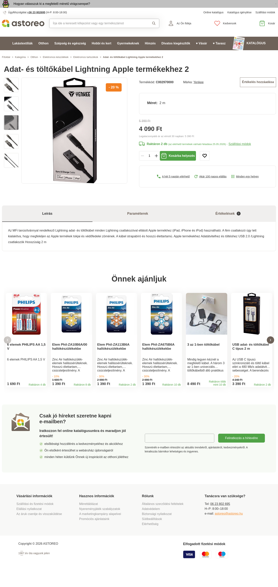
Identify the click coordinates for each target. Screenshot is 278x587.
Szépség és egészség (70, 52)
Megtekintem (253, 8)
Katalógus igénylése (239, 21)
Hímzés (150, 52)
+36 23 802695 (36, 21)
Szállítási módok (265, 21)
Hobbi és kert (101, 52)
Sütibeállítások (152, 534)
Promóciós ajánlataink (94, 534)
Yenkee (198, 90)
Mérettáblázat (88, 519)
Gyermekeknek (128, 52)
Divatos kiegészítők (175, 52)
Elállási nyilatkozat (29, 524)
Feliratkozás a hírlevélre (241, 453)
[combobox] (96, 32)
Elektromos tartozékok (85, 65)
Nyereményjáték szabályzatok (99, 524)
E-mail (152, 453)
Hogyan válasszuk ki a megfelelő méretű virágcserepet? (52, 8)
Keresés (154, 32)
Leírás (47, 222)
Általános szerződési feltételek (162, 519)
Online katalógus (213, 21)
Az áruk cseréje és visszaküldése (39, 529)
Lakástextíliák (22, 52)
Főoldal (6, 65)
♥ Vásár (201, 52)
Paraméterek (137, 222)
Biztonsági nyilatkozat (157, 529)
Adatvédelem (151, 524)
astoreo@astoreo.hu (229, 528)
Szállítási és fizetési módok (35, 519)
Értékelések (228, 223)
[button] (7, 352)
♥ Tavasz (219, 52)
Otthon (43, 52)
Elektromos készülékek (56, 65)
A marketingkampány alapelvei (100, 529)
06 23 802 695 (220, 519)
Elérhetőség (150, 539)
